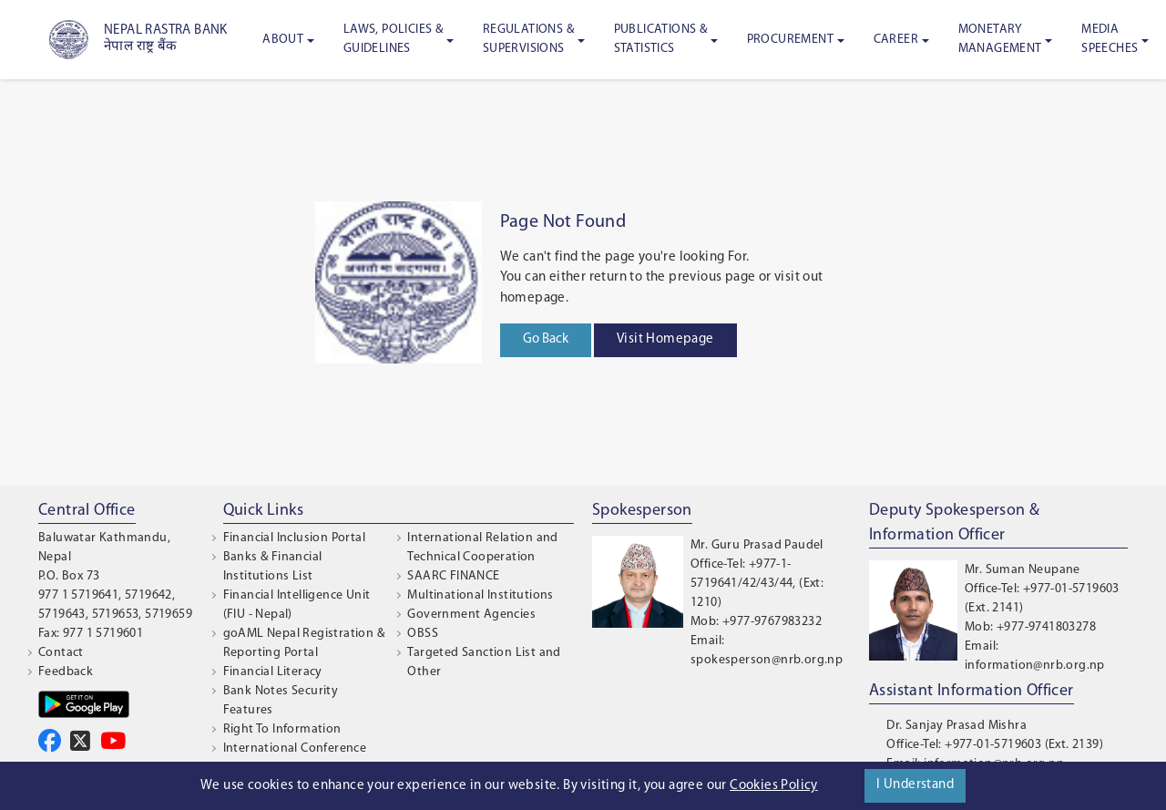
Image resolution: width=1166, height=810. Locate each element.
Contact (61, 653)
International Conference (295, 748)
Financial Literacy (272, 672)
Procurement (790, 39)
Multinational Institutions (480, 595)
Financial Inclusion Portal (294, 538)
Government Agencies (471, 614)
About (282, 39)
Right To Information (282, 729)
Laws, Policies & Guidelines (393, 39)
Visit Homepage (665, 339)
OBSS (422, 634)
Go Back (545, 339)
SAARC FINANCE (453, 576)
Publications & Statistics (661, 39)
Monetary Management (1000, 39)
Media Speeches (1109, 39)
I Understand (915, 785)
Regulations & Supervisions (528, 39)
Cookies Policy (774, 786)
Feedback (65, 672)
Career (896, 39)
